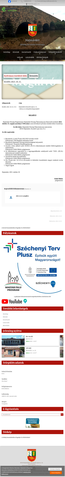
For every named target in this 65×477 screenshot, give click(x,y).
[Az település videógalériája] (14, 303)
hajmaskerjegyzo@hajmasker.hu (46, 1)
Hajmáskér (32, 40)
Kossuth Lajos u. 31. (32, 4)
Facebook (12, 1)
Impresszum (31, 464)
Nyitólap (6, 52)
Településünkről (55, 52)
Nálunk (20, 57)
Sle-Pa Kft (29, 336)
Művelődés (6, 325)
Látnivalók (29, 57)
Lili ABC (28, 348)
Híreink (16, 52)
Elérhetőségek (42, 57)
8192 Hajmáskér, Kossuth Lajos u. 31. (31, 462)
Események (26, 52)
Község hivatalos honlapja (32, 44)
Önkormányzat (40, 52)
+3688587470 (26, 1)
